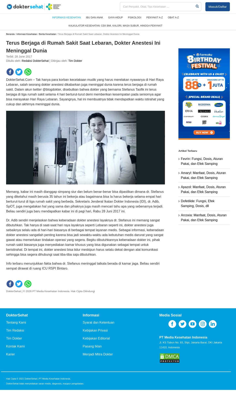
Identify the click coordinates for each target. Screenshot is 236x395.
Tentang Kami (16, 322)
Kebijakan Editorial (96, 338)
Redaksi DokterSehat (35, 60)
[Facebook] (172, 324)
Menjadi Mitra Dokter (98, 354)
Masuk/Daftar (217, 6)
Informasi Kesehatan (27, 34)
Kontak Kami (15, 346)
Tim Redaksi (15, 330)
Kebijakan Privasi (95, 330)
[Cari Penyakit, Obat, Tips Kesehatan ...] (157, 6)
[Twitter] (182, 324)
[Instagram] (203, 324)
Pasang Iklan (92, 346)
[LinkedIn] (213, 324)
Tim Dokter (75, 60)
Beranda (10, 34)
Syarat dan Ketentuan (98, 322)
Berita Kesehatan (47, 34)
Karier (10, 354)
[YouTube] (192, 324)
